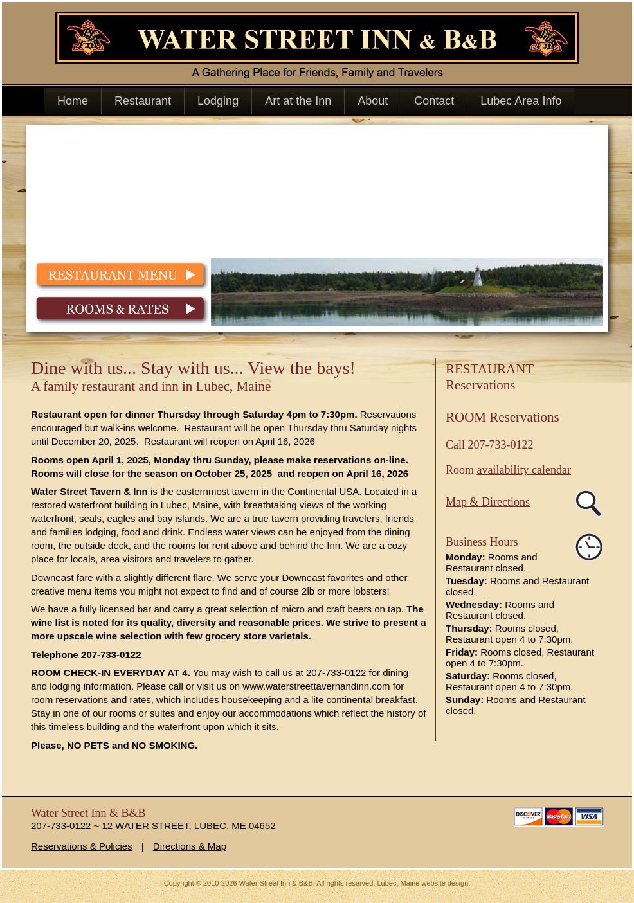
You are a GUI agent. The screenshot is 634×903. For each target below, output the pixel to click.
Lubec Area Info (520, 100)
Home (72, 100)
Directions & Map (189, 846)
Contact (434, 100)
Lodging (218, 100)
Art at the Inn (298, 100)
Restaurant (142, 100)
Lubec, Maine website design (422, 883)
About (373, 100)
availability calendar (524, 469)
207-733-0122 (501, 444)
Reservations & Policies (81, 846)
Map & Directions (488, 502)
